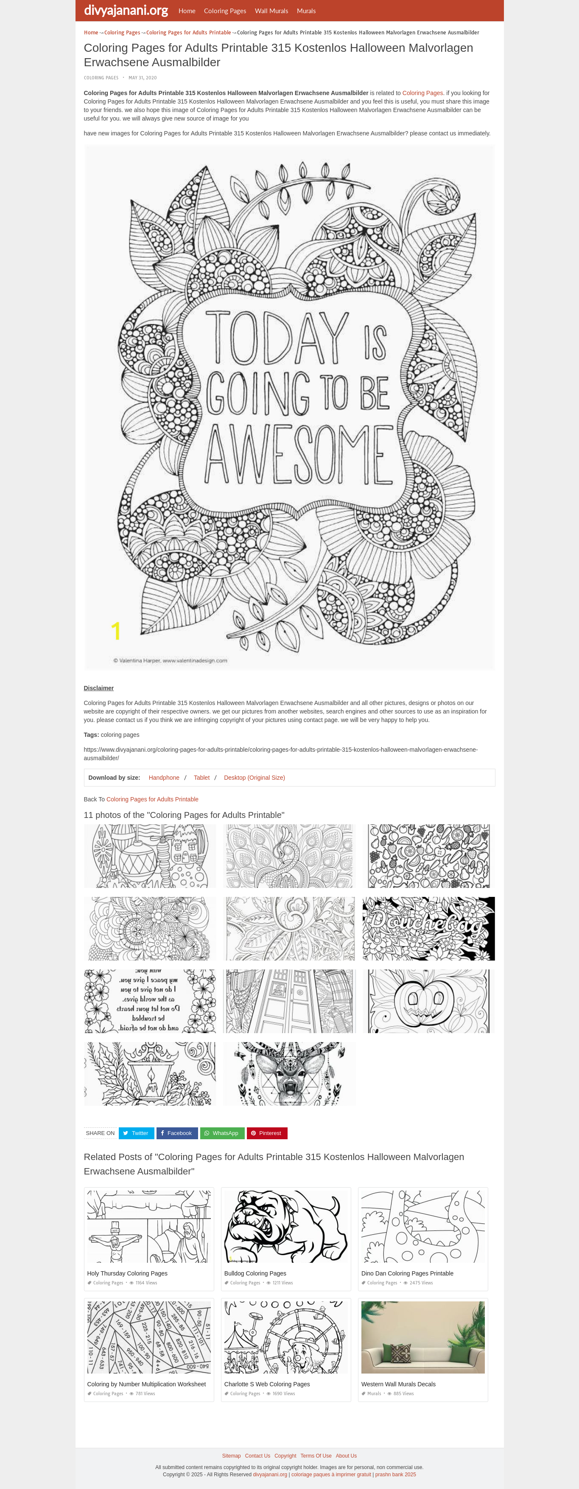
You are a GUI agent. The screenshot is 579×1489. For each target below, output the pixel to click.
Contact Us (257, 1456)
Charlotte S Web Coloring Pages (267, 1384)
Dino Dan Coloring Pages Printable (407, 1273)
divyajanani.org (126, 9)
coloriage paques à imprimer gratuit (331, 1475)
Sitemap (231, 1456)
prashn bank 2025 (395, 1475)
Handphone (164, 777)
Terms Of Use (316, 1456)
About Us (346, 1456)
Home (187, 10)
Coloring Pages (225, 10)
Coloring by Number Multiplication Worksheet (146, 1384)
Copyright (285, 1456)
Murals (306, 10)
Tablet (202, 777)
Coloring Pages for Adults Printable (152, 798)
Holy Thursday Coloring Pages (127, 1273)
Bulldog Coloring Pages (255, 1273)
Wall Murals (271, 10)
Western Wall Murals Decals (398, 1384)
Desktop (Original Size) (254, 777)
